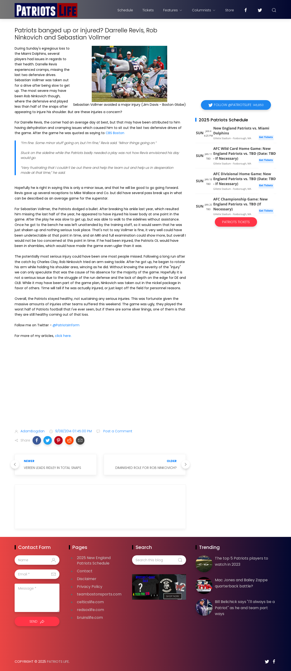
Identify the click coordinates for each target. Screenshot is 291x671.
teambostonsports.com (99, 594)
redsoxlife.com (90, 609)
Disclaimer (86, 579)
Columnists (204, 10)
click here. (63, 335)
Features (173, 10)
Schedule (125, 10)
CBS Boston (115, 133)
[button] (37, 440)
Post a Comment (117, 431)
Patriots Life (58, 661)
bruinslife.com (90, 617)
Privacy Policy (89, 586)
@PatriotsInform (66, 325)
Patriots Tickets (236, 222)
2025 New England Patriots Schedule (94, 560)
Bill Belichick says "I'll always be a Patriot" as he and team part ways (245, 607)
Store (229, 10)
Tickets (148, 10)
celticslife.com (90, 602)
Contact (84, 571)
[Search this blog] (159, 560)
